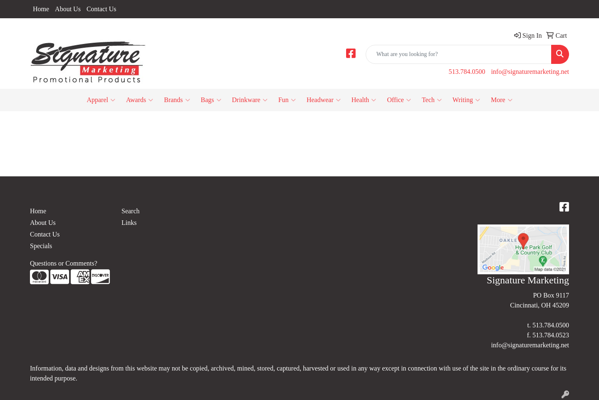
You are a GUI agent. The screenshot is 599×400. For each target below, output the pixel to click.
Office (399, 100)
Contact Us (101, 8)
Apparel (101, 100)
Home (41, 8)
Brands (177, 100)
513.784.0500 (466, 71)
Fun (287, 100)
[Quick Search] (459, 54)
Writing (466, 100)
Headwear (324, 100)
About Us (68, 8)
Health (363, 100)
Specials (41, 245)
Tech (432, 100)
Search (130, 211)
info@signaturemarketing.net (530, 71)
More (501, 100)
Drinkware (249, 100)
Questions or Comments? (63, 263)
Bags (211, 100)
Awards (139, 100)
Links (128, 222)
